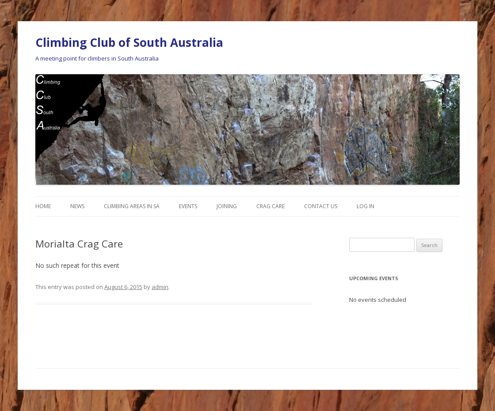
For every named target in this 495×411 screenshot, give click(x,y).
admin (160, 287)
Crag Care (270, 206)
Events (188, 206)
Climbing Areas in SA (132, 206)
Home (43, 206)
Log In (365, 206)
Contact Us (320, 206)
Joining (227, 206)
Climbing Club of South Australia (129, 42)
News (77, 206)
